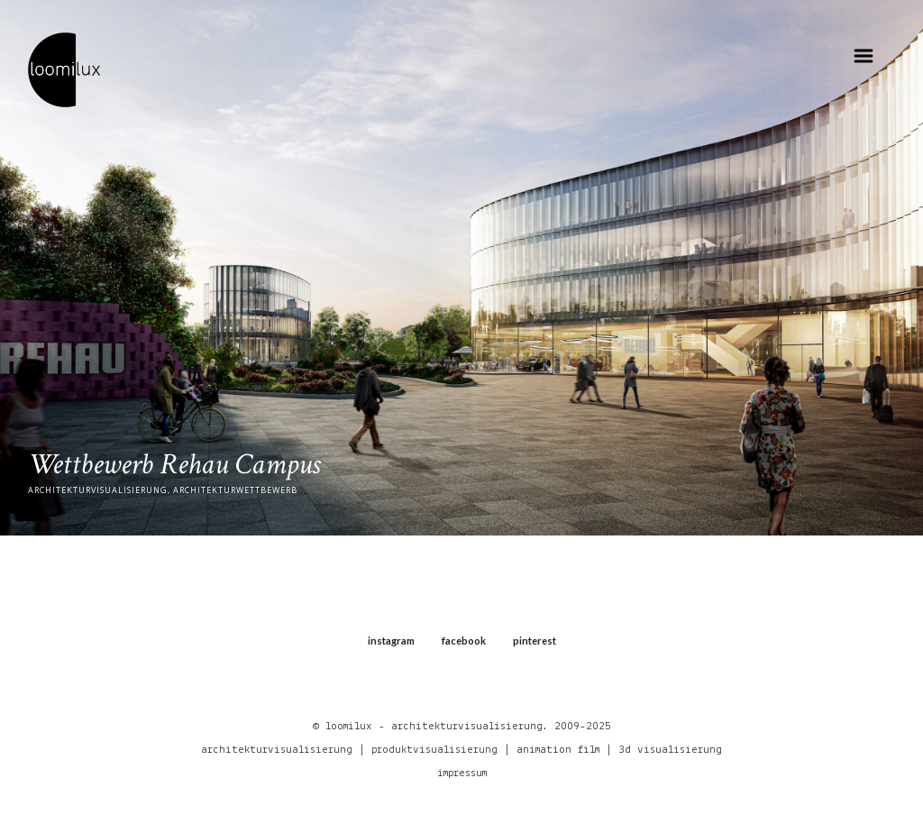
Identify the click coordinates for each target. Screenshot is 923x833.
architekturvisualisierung (276, 749)
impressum (462, 773)
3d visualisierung (670, 749)
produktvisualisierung (434, 749)
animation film (557, 749)
